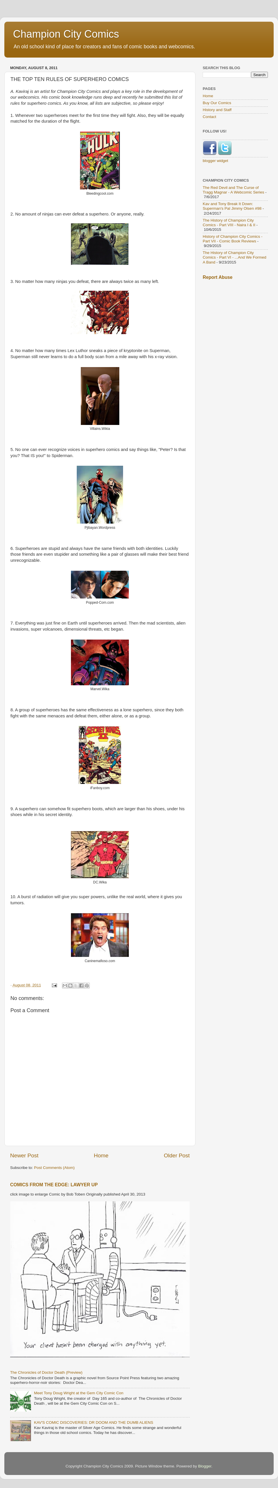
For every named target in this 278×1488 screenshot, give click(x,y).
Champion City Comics (66, 34)
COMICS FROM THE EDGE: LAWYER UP (54, 1184)
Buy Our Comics (217, 103)
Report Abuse (218, 277)
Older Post (177, 1155)
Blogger (204, 1466)
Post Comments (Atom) (54, 1167)
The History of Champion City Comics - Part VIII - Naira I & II (229, 222)
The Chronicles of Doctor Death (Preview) (46, 1372)
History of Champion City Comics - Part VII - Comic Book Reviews (232, 238)
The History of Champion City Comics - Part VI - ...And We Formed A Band (234, 257)
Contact (209, 117)
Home (101, 1155)
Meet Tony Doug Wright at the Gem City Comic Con (78, 1393)
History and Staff (217, 110)
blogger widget (215, 161)
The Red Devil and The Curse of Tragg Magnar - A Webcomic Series (233, 189)
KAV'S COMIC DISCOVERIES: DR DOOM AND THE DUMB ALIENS (93, 1422)
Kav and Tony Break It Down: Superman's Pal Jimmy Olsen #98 (232, 206)
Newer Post (24, 1155)
